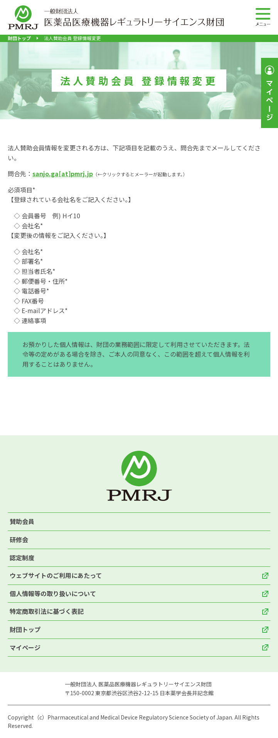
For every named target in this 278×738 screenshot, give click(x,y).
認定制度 (22, 557)
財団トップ (19, 38)
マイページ (25, 647)
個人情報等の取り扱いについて (53, 593)
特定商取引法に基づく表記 (47, 611)
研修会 (19, 539)
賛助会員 (22, 521)
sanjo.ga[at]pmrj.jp (62, 173)
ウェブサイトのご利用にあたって (56, 575)
